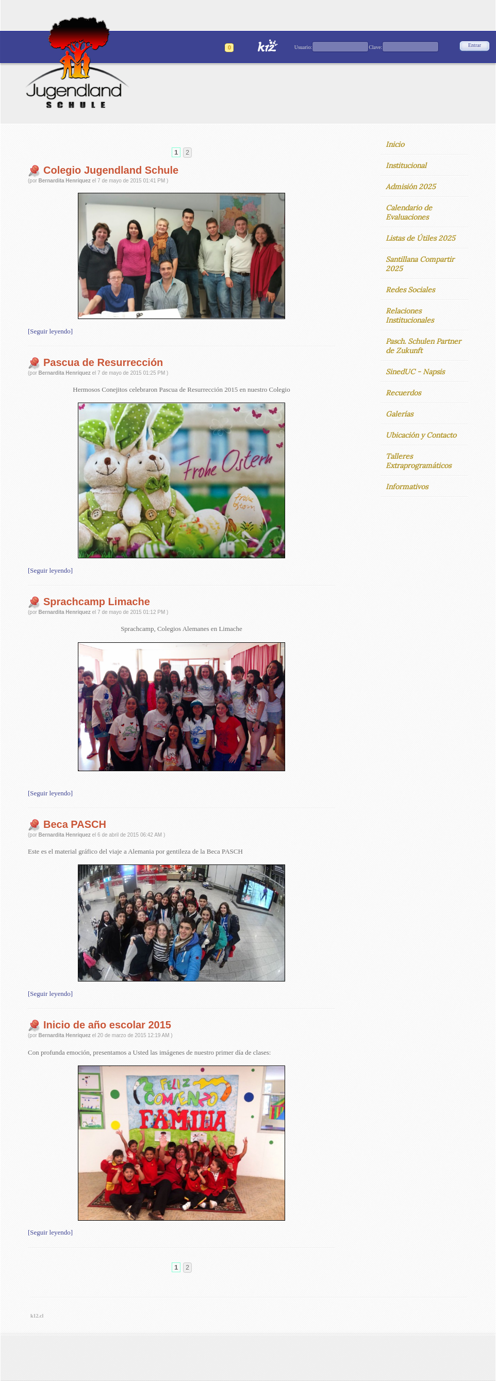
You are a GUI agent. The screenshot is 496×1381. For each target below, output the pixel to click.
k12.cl (36, 1316)
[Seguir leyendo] (50, 331)
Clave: (375, 47)
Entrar (474, 45)
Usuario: (303, 47)
